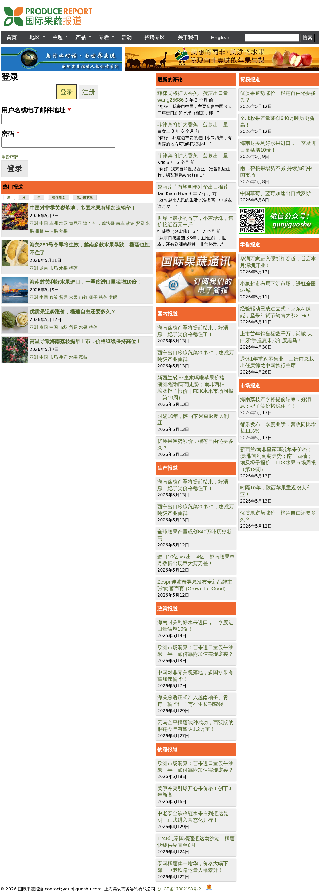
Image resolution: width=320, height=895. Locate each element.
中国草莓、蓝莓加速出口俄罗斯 (275, 193)
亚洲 (34, 223)
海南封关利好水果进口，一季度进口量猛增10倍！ (86, 282)
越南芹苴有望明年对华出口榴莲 (192, 187)
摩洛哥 (108, 223)
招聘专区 (155, 37)
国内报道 (167, 314)
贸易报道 (250, 79)
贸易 (140, 223)
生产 (63, 357)
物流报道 (167, 749)
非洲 (53, 223)
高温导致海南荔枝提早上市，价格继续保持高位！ (85, 341)
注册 (88, 91)
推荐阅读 (58, 197)
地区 (34, 38)
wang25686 (170, 100)
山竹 (83, 297)
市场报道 (250, 385)
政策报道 (167, 608)
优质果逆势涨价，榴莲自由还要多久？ (73, 311)
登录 (66, 91)
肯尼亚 (75, 223)
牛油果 (51, 231)
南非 (120, 223)
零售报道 (250, 245)
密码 (10, 134)
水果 (63, 268)
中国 (43, 223)
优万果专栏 (85, 197)
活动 (127, 37)
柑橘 (39, 231)
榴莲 (73, 268)
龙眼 (113, 297)
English (220, 37)
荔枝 (83, 357)
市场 (53, 268)
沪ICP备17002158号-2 (179, 889)
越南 (43, 268)
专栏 (104, 38)
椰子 (93, 297)
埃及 (63, 223)
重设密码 (9, 157)
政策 (130, 223)
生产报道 (167, 468)
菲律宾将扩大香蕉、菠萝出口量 (192, 93)
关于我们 (188, 37)
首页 (11, 37)
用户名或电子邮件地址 (36, 110)
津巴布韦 (91, 223)
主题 (57, 38)
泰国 (43, 327)
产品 (80, 38)
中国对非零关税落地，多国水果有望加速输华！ (83, 208)
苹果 (63, 231)
